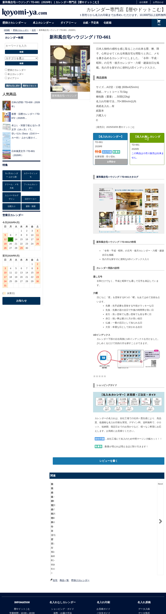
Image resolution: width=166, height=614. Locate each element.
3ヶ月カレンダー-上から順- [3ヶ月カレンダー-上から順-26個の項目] (11, 175)
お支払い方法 (62, 565)
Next (160, 484)
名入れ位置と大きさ (144, 569)
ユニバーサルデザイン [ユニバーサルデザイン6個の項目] (12, 197)
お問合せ (111, 161)
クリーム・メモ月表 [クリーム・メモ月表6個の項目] (12, 186)
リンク (69, 599)
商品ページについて (62, 581)
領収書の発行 (62, 573)
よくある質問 (62, 585)
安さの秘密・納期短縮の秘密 (144, 577)
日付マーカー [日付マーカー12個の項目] (31, 199)
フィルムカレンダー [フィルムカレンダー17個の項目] (31, 186)
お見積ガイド (103, 557)
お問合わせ (158, 2)
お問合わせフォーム (22, 577)
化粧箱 (107, 22)
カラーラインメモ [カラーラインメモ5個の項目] (31, 175)
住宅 (55, 528)
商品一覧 (64, 528)
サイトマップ (82, 599)
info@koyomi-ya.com (26, 573)
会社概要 (143, 2)
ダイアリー (67, 22)
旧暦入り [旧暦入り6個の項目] (12, 206)
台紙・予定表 (91, 22)
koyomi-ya (24, 12)
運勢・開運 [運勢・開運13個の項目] (31, 206)
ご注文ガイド (103, 561)
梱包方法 (62, 569)
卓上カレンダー (42, 22)
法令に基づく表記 (53, 599)
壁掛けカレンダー (12, 22)
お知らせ (21, 300)
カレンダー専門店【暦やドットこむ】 (126, 9)
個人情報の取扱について (30, 599)
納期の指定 (103, 565)
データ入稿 (144, 557)
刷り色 (144, 565)
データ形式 (144, 561)
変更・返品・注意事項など (103, 577)
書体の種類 (144, 573)
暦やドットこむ (136, 599)
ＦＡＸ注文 (62, 577)
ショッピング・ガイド (62, 557)
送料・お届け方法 (62, 561)
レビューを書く (108, 460)
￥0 (158, 25)
